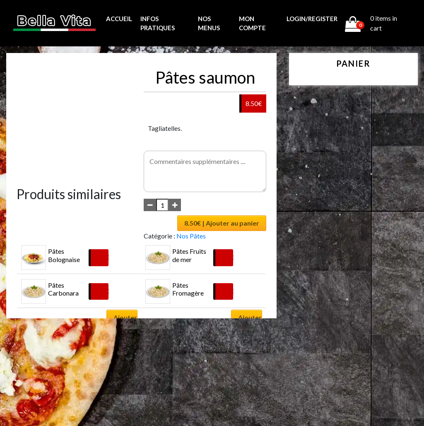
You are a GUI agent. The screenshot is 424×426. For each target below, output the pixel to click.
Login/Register (312, 18)
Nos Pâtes (191, 236)
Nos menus (209, 23)
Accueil (119, 18)
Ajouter (125, 317)
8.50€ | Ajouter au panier (221, 223)
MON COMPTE (252, 23)
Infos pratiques (157, 23)
